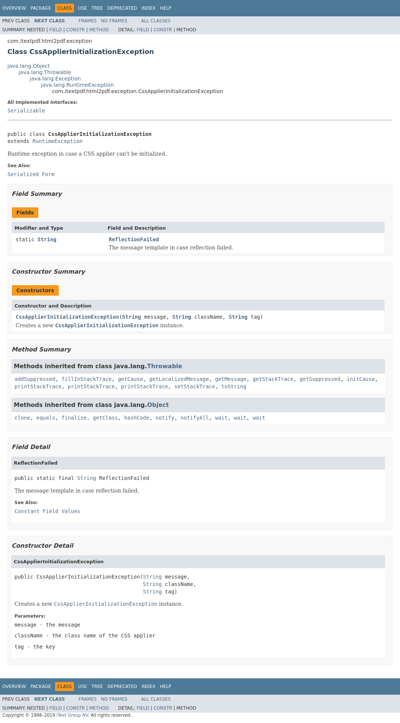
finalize (73, 418)
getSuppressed (320, 379)
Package (40, 8)
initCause (361, 379)
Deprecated (122, 8)
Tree (97, 8)
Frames (87, 20)
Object (158, 404)
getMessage (230, 379)
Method (99, 29)
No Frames (114, 20)
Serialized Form (30, 174)
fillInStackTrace (86, 379)
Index (149, 8)
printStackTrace (37, 386)
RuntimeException (57, 141)
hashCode (136, 418)
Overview (14, 8)
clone (22, 418)
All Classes (156, 20)
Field (55, 29)
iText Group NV (72, 715)
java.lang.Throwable (45, 72)
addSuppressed (34, 379)
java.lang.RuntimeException (77, 85)
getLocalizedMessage (179, 379)
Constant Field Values (47, 511)
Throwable (165, 366)
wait (221, 418)
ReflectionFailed (134, 239)
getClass (105, 418)
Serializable (26, 111)
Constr (75, 29)
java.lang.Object (28, 66)
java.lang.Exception (55, 79)
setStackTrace (194, 386)
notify (164, 418)
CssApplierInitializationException (67, 317)
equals (45, 418)
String (47, 239)
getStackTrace (273, 379)
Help (165, 8)
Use (82, 8)
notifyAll (195, 418)
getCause (130, 379)
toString (233, 386)
